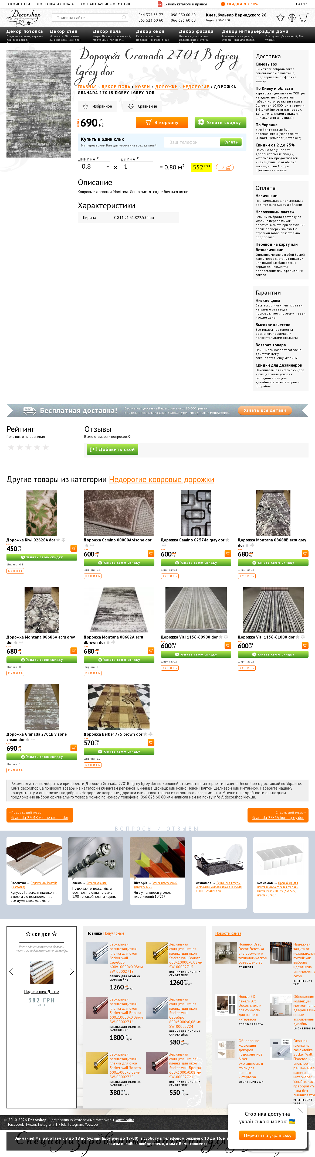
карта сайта (125, 1119)
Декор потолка (24, 31)
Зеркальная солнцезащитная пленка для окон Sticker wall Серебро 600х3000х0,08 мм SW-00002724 (185, 1013)
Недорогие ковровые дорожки (161, 479)
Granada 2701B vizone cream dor (39, 817)
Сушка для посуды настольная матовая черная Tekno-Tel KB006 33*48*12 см (219, 887)
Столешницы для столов (238, 40)
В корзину (162, 122)
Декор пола (107, 31)
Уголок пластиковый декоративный (155, 885)
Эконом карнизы (97, 883)
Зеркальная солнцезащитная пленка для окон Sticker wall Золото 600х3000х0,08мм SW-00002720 (125, 1065)
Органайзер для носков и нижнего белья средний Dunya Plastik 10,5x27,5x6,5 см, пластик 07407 (277, 889)
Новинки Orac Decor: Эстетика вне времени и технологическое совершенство (253, 953)
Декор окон (150, 31)
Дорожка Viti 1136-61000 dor (266, 637)
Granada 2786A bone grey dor (278, 817)
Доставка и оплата (55, 4)
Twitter (30, 1124)
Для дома (277, 31)
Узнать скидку (219, 122)
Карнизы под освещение (24, 38)
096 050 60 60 (183, 14)
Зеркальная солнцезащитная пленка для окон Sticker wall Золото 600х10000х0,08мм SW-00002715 (185, 955)
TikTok (60, 1124)
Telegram (75, 1124)
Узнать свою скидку (44, 557)
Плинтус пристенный (116, 36)
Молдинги (56, 36)
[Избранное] (280, 17)
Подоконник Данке (41, 975)
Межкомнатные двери (237, 36)
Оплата (266, 188)
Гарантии (268, 292)
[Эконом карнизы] (96, 858)
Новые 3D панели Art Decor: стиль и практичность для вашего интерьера (250, 1008)
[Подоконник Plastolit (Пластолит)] (34, 858)
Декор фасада (196, 31)
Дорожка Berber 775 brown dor (113, 734)
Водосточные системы (193, 40)
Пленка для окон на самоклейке (125, 978)
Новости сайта (228, 933)
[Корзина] (304, 17)
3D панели (72, 36)
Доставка (268, 56)
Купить (230, 142)
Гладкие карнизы (18, 36)
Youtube (91, 1124)
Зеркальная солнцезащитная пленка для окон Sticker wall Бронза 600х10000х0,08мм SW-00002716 (126, 1010)
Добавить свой (112, 449)
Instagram (46, 1124)
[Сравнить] (292, 17)
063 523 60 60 (150, 20)
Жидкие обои (59, 40)
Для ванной (289, 36)
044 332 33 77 (150, 14)
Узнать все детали (265, 410)
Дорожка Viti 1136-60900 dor (189, 637)
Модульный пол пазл (107, 40)
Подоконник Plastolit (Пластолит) (34, 885)
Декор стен (63, 31)
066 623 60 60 (183, 20)
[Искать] (124, 17)
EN (303, 4)
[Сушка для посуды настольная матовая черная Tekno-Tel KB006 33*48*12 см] (219, 858)
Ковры (97, 36)
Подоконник (144, 40)
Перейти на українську (267, 1135)
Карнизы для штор (148, 36)
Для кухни (272, 36)
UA (298, 4)
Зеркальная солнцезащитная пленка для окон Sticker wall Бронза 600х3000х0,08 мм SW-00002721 (185, 1065)
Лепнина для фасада (194, 36)
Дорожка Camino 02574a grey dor (192, 539)
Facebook (16, 1124)
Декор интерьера (243, 31)
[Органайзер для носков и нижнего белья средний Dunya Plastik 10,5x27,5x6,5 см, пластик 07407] (281, 858)
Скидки (239, 4)
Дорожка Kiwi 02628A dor (30, 539)
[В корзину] (73, 548)
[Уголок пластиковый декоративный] (157, 858)
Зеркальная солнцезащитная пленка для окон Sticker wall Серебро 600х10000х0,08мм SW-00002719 (126, 958)
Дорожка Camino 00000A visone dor (117, 539)
